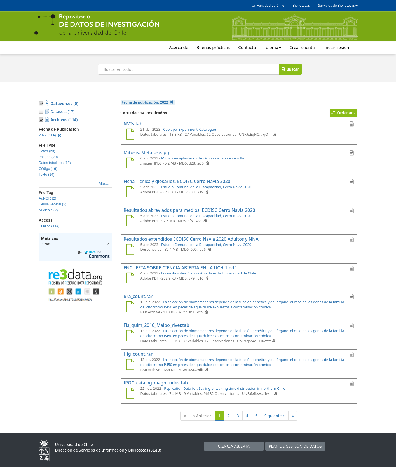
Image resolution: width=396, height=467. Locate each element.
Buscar (290, 69)
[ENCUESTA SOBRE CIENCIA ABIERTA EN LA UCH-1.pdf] (130, 278)
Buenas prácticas (213, 47)
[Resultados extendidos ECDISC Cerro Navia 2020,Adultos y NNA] (130, 250)
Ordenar (343, 112)
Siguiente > (274, 415)
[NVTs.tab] (130, 135)
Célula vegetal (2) (53, 204)
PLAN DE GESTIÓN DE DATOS (295, 446)
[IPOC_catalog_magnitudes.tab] (130, 394)
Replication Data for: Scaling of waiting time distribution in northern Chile (224, 388)
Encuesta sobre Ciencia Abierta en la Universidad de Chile (208, 273)
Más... (104, 183)
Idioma (272, 47)
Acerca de (178, 47)
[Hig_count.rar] (130, 365)
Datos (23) (47, 151)
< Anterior (202, 415)
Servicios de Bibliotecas (338, 5)
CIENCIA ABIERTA (233, 446)
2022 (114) (50, 135)
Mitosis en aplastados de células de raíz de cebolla (202, 158)
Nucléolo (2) (48, 210)
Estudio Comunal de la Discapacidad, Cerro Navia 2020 (206, 187)
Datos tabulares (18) (55, 163)
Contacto (247, 47)
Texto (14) (47, 175)
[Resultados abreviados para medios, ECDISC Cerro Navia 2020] (130, 221)
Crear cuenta (302, 47)
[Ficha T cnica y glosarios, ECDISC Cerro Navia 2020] (130, 192)
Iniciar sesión (336, 47)
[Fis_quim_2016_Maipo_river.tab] (130, 336)
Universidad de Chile (268, 5)
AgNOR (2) (47, 198)
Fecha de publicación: (147, 102)
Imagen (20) (48, 157)
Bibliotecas (301, 5)
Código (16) (48, 169)
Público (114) (49, 226)
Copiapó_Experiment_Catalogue (189, 129)
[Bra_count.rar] (130, 307)
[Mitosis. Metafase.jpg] (130, 163)
